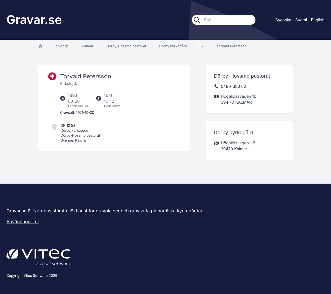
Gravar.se (34, 19)
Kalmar (87, 46)
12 (202, 46)
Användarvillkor (22, 221)
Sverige (62, 46)
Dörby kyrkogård (173, 46)
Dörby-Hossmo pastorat (126, 46)
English (318, 19)
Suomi (301, 19)
